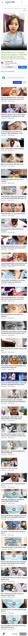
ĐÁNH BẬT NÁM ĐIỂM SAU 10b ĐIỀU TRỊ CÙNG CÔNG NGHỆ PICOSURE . (12, 500)
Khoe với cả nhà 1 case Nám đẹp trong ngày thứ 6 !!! (13, 610)
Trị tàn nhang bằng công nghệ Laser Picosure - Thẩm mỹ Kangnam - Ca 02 (11, 132)
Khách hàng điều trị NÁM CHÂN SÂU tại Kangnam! (12, 229)
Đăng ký (23, 633)
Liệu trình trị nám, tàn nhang (9, 468)
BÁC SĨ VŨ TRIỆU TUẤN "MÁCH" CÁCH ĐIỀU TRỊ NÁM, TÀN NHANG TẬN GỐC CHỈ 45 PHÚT (13, 383)
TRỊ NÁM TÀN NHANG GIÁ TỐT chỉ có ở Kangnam (12, 180)
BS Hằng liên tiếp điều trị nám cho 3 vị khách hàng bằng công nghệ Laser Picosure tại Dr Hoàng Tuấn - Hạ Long (14, 247)
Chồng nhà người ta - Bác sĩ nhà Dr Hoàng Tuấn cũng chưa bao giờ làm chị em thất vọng (13, 115)
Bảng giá (16, 8)
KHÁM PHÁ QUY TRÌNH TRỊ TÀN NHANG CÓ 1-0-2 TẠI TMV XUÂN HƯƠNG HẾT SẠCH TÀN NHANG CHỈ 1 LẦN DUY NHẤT (13, 197)
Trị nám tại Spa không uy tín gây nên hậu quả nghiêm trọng (14, 578)
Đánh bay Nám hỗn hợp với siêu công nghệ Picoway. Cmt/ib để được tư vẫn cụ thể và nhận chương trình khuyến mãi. (13, 562)
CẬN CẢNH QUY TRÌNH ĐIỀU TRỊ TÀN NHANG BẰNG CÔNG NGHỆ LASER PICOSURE (11, 418)
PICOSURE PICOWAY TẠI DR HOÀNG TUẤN (13, 547)
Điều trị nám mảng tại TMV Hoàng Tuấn (12, 164)
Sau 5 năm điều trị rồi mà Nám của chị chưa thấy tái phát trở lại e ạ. (13, 626)
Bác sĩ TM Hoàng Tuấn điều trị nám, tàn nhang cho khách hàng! (12, 594)
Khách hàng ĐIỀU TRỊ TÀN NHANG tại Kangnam (12, 315)
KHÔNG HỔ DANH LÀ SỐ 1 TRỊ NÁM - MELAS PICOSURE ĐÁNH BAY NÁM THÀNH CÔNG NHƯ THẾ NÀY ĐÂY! (13, 401)
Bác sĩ (21, 8)
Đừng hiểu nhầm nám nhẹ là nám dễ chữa (13, 213)
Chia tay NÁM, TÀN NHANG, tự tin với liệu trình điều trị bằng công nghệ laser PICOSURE (13, 281)
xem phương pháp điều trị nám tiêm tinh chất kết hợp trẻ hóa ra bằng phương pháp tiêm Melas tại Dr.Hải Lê (14, 264)
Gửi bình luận (17, 82)
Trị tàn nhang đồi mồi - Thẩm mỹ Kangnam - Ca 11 (13, 484)
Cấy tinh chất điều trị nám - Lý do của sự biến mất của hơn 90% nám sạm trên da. (12, 98)
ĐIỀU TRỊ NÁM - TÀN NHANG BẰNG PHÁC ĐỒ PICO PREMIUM (13, 452)
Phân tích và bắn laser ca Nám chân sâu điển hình (14, 349)
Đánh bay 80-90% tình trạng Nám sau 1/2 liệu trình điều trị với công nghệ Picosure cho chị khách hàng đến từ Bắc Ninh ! (14, 516)
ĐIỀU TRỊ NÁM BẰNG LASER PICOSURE (12, 148)
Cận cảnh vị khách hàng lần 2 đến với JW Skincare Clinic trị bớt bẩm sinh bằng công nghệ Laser (13, 435)
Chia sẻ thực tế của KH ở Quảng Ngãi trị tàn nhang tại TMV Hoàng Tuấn (13, 366)
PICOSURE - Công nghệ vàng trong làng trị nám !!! (13, 532)
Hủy (24, 82)
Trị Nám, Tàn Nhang (8, 8)
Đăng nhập (14, 633)
